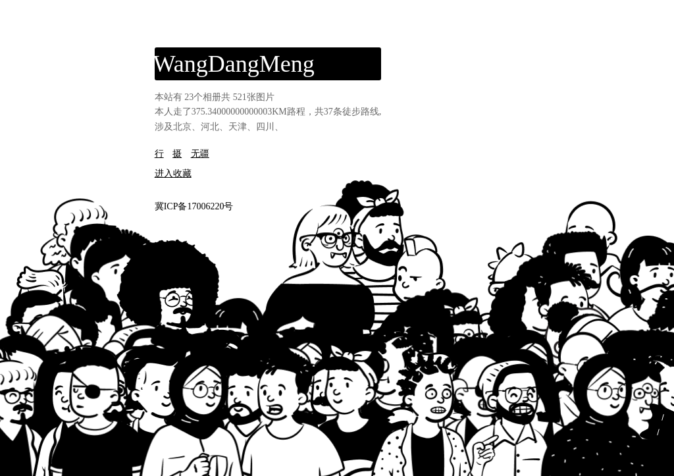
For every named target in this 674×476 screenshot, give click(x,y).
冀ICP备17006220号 (194, 206)
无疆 (200, 154)
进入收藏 (173, 173)
